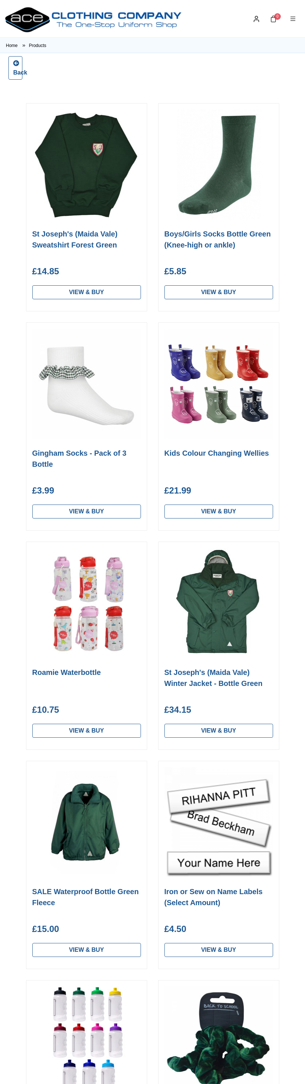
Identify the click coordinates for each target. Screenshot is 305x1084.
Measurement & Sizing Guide (150, 875)
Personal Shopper (56, 850)
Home (17, 45)
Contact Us (135, 915)
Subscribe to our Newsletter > (152, 1025)
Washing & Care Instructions (142, 854)
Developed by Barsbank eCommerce (243, 1072)
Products (37, 45)
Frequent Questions (147, 903)
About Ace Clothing (146, 838)
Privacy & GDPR (142, 927)
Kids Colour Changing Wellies (216, 453)
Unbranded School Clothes (57, 878)
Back (17, 67)
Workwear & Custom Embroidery (59, 898)
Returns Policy (140, 891)
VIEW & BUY (86, 292)
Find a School (51, 862)
